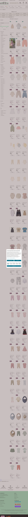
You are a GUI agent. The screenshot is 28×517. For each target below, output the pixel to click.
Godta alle (17, 260)
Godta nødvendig (10, 260)
